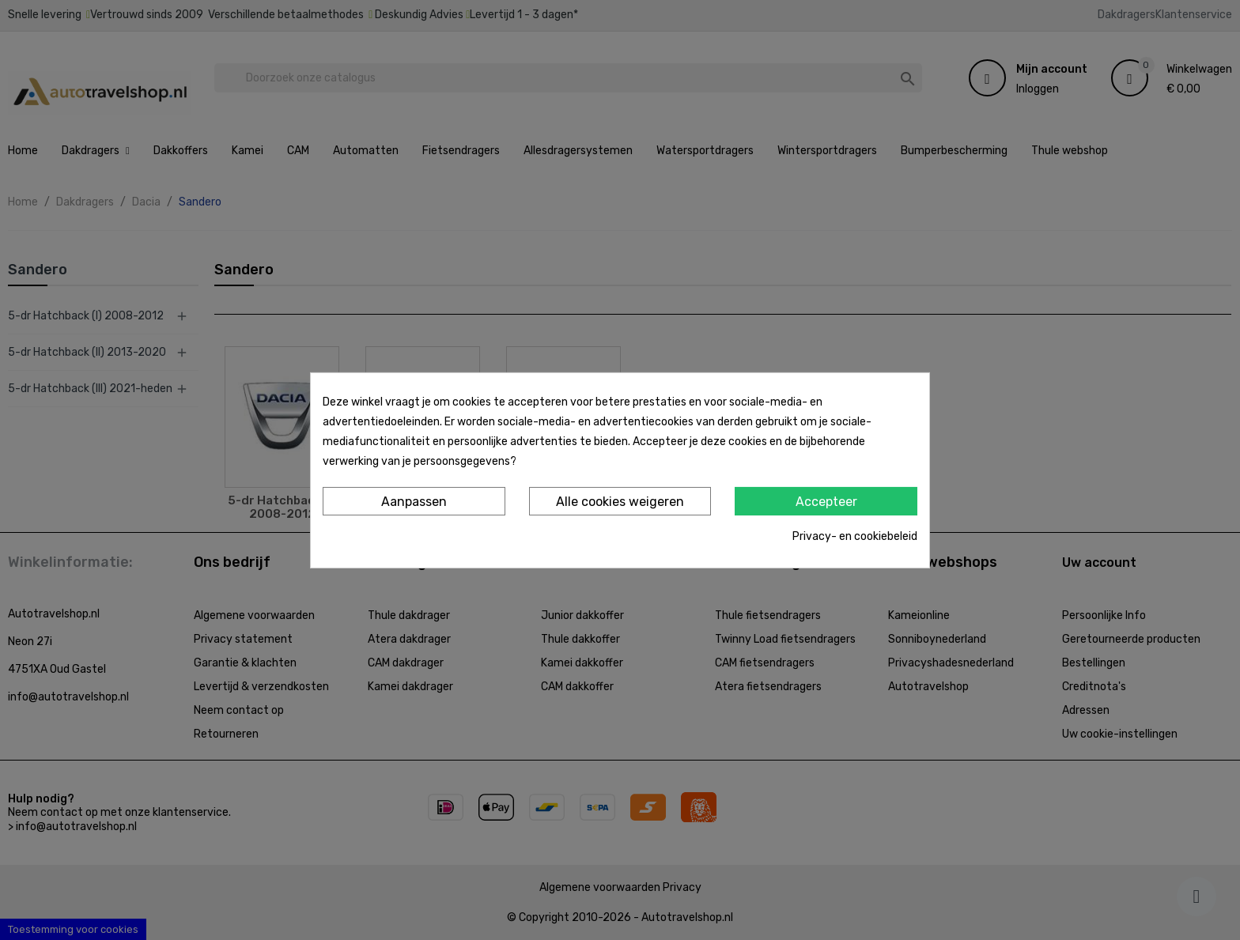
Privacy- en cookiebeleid (854, 536)
